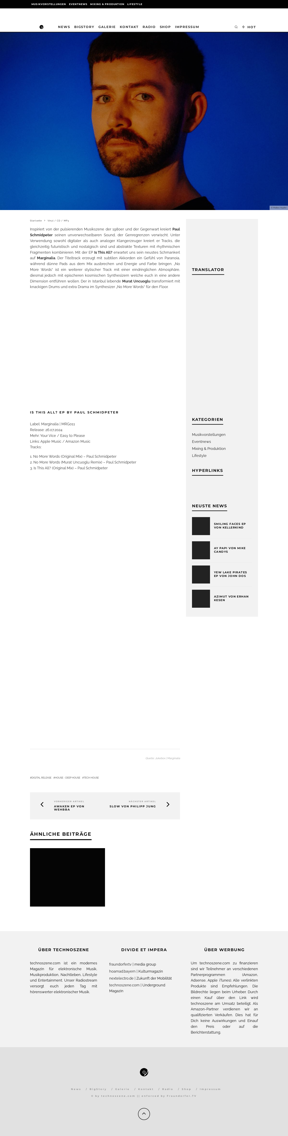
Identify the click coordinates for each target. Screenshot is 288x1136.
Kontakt (129, 27)
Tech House (91, 777)
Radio (149, 27)
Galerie (107, 27)
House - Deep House (67, 777)
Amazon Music (77, 441)
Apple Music (50, 441)
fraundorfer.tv (120, 964)
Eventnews (78, 4)
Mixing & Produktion (107, 4)
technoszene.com (124, 985)
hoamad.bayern (122, 971)
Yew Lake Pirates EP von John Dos (230, 574)
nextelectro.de (121, 978)
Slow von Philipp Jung (133, 806)
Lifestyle (134, 4)
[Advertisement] (222, 349)
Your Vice (48, 435)
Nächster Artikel (142, 801)
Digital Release (41, 777)
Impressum (187, 27)
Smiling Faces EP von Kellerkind (230, 525)
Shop (165, 27)
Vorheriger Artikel (69, 801)
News (64, 27)
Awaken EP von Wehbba (69, 808)
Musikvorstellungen (48, 4)
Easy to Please (72, 435)
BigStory (84, 27)
